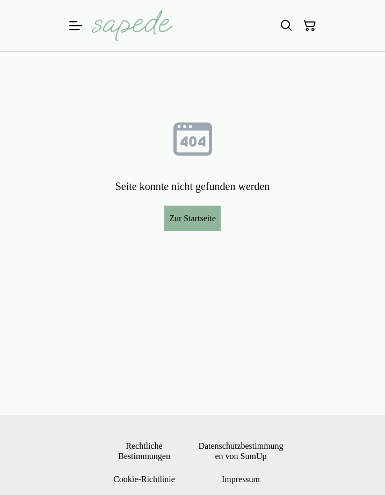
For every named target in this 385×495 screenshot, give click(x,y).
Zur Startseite (192, 218)
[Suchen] (286, 26)
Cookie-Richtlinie (144, 479)
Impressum (241, 479)
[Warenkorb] (310, 26)
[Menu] (76, 25)
